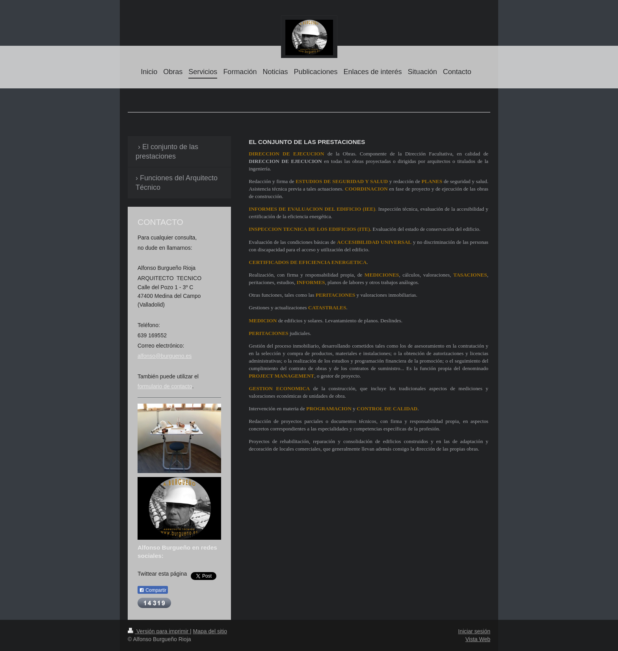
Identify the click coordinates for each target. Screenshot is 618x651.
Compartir (152, 590)
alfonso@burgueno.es (165, 356)
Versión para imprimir (159, 631)
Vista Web (477, 639)
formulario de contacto (165, 386)
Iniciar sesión (474, 631)
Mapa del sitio (210, 631)
